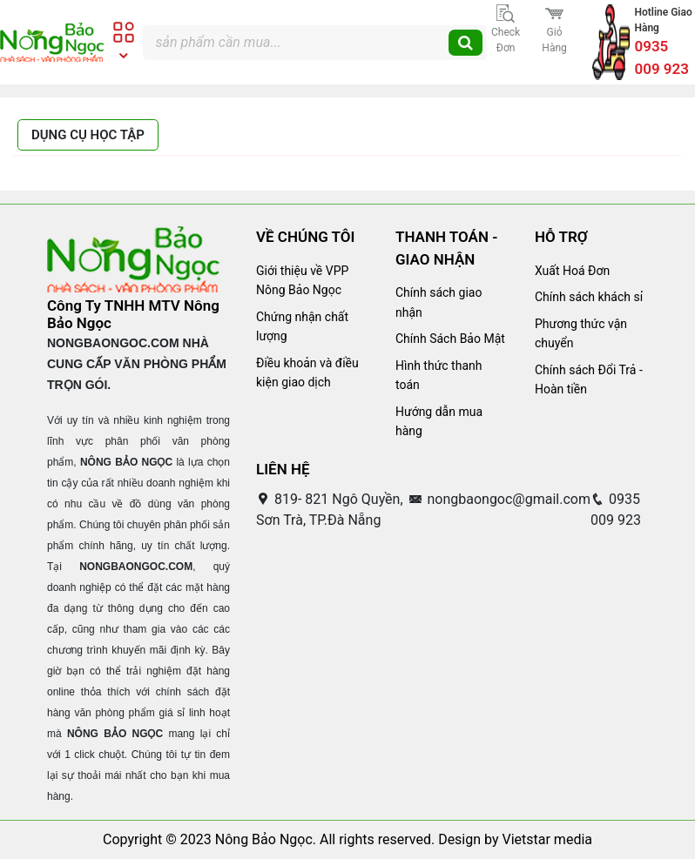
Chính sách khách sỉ (589, 297)
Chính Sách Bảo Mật (450, 339)
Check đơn (505, 29)
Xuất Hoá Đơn (572, 271)
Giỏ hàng (554, 29)
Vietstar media (547, 839)
